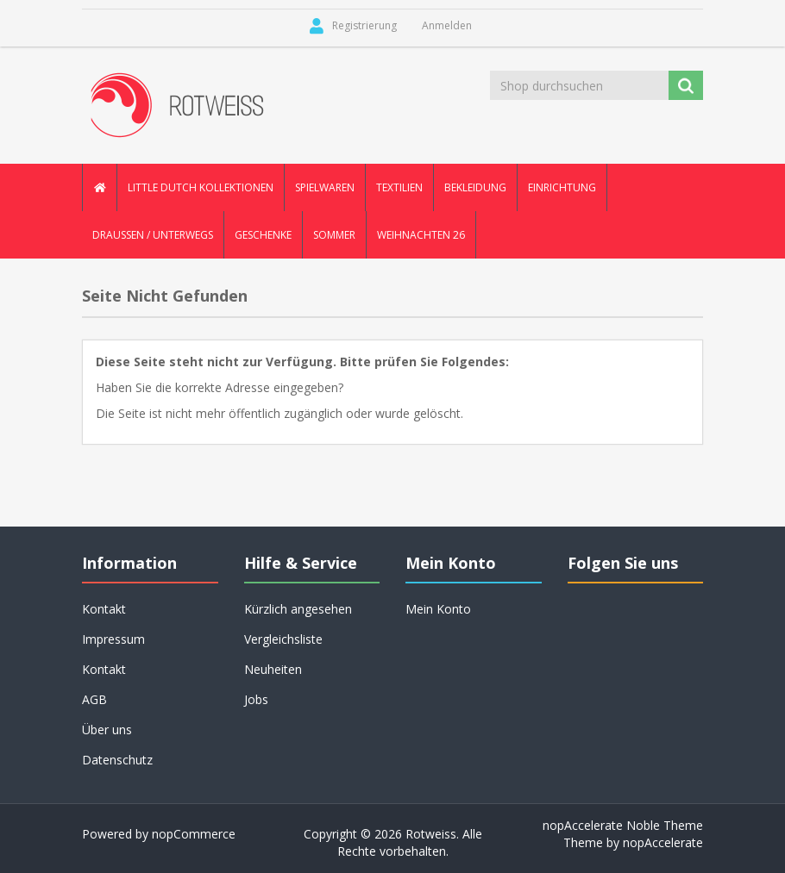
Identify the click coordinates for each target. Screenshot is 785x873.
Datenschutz (117, 759)
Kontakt (104, 609)
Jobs (256, 699)
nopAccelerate (663, 842)
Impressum (113, 639)
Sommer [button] (334, 235)
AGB (94, 699)
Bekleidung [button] (475, 187)
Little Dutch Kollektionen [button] (200, 187)
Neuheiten (273, 669)
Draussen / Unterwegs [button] (152, 235)
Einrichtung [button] (562, 187)
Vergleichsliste (283, 639)
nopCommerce (194, 834)
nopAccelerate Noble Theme (623, 825)
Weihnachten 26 (421, 235)
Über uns (107, 729)
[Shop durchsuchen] (580, 85)
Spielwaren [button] (325, 187)
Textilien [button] (399, 187)
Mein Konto (438, 609)
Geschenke (263, 235)
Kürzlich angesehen (298, 609)
